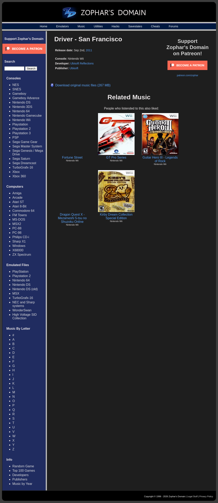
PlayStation (20, 271)
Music (81, 26)
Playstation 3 (21, 133)
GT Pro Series (116, 157)
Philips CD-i (20, 237)
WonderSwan (22, 310)
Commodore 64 (23, 210)
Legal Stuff (192, 496)
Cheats (155, 26)
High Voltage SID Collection (24, 316)
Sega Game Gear (24, 142)
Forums (173, 26)
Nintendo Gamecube (27, 115)
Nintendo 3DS (22, 106)
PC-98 (16, 232)
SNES (16, 89)
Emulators (62, 26)
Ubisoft (73, 68)
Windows (18, 246)
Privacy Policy (206, 496)
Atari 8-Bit (19, 206)
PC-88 (16, 228)
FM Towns (19, 215)
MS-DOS (18, 219)
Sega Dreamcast (24, 163)
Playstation (20, 124)
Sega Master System (27, 146)
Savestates (135, 26)
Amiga (16, 193)
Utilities (98, 26)
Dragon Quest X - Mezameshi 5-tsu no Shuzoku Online (72, 218)
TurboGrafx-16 (22, 167)
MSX (15, 293)
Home (43, 26)
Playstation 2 (21, 128)
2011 (89, 50)
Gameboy (19, 93)
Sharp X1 (19, 241)
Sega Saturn (21, 158)
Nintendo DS (21, 102)
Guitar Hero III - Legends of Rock (160, 159)
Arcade (17, 197)
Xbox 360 (19, 176)
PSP (15, 137)
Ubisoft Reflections (82, 63)
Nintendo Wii (21, 120)
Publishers (19, 479)
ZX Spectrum (21, 254)
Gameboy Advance (25, 98)
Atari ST (18, 202)
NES (15, 85)
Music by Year (22, 483)
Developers (20, 475)
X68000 (17, 250)
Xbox (16, 172)
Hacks (115, 26)
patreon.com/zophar (187, 75)
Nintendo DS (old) (25, 289)
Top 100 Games (23, 470)
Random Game (23, 466)
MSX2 (16, 224)
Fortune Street (72, 157)
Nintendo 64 (21, 111)
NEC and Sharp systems (23, 304)
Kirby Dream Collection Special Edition (116, 216)
